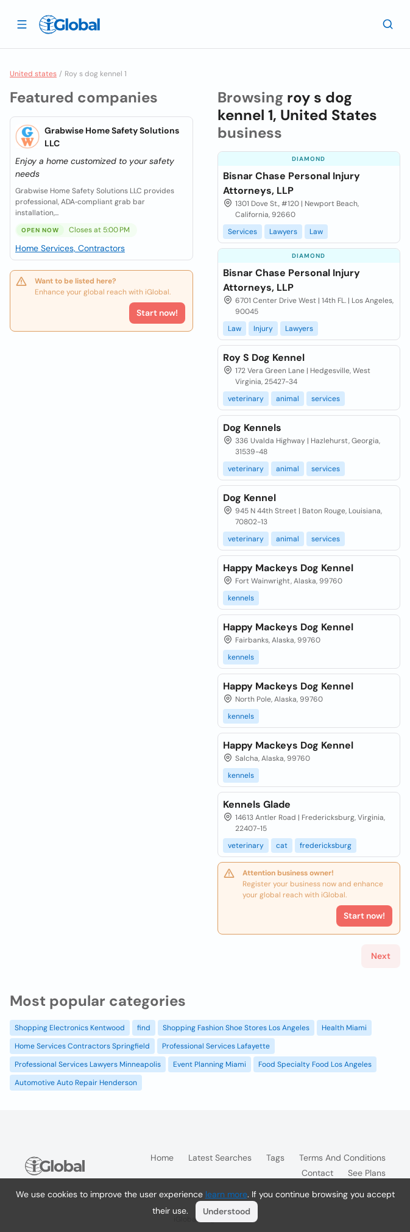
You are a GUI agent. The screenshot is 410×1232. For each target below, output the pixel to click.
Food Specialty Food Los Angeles (315, 1064)
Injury (263, 328)
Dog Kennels (252, 427)
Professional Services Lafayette (216, 1046)
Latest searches (220, 1157)
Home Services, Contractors (70, 248)
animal (287, 399)
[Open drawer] (22, 24)
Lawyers (283, 232)
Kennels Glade (257, 804)
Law (316, 232)
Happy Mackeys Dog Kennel (288, 567)
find (143, 1028)
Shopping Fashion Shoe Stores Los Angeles (236, 1028)
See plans (367, 1172)
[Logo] (69, 24)
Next (381, 955)
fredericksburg (326, 845)
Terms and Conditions (342, 1157)
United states (33, 74)
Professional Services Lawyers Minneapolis (88, 1064)
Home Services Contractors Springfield (82, 1046)
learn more (226, 1194)
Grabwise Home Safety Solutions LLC (111, 137)
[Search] (388, 24)
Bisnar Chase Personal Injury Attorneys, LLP (291, 183)
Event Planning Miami (209, 1064)
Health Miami (344, 1028)
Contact (317, 1172)
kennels (241, 598)
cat (282, 845)
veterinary (246, 399)
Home (162, 1157)
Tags (275, 1157)
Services (242, 232)
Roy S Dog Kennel (264, 357)
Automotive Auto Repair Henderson (76, 1083)
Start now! (157, 312)
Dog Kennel (249, 497)
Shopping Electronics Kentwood (70, 1028)
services (325, 399)
